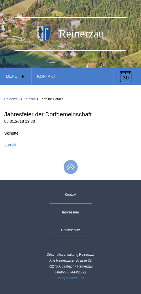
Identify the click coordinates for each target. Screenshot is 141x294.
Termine (30, 99)
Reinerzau (12, 99)
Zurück (10, 145)
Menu (15, 76)
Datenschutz (70, 230)
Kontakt (46, 76)
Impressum (70, 212)
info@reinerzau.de (70, 278)
